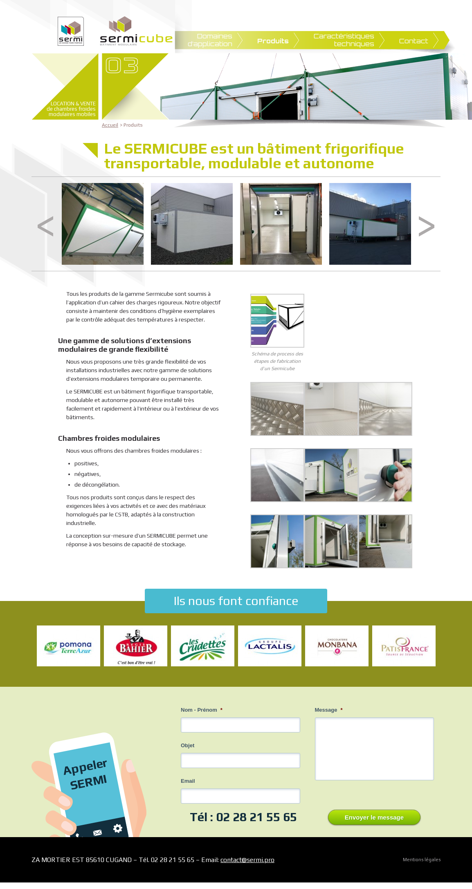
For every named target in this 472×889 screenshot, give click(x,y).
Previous (45, 226)
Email (188, 781)
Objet (187, 745)
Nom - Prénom (202, 710)
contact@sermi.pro (247, 860)
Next (426, 226)
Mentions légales (422, 859)
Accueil (110, 125)
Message (329, 710)
